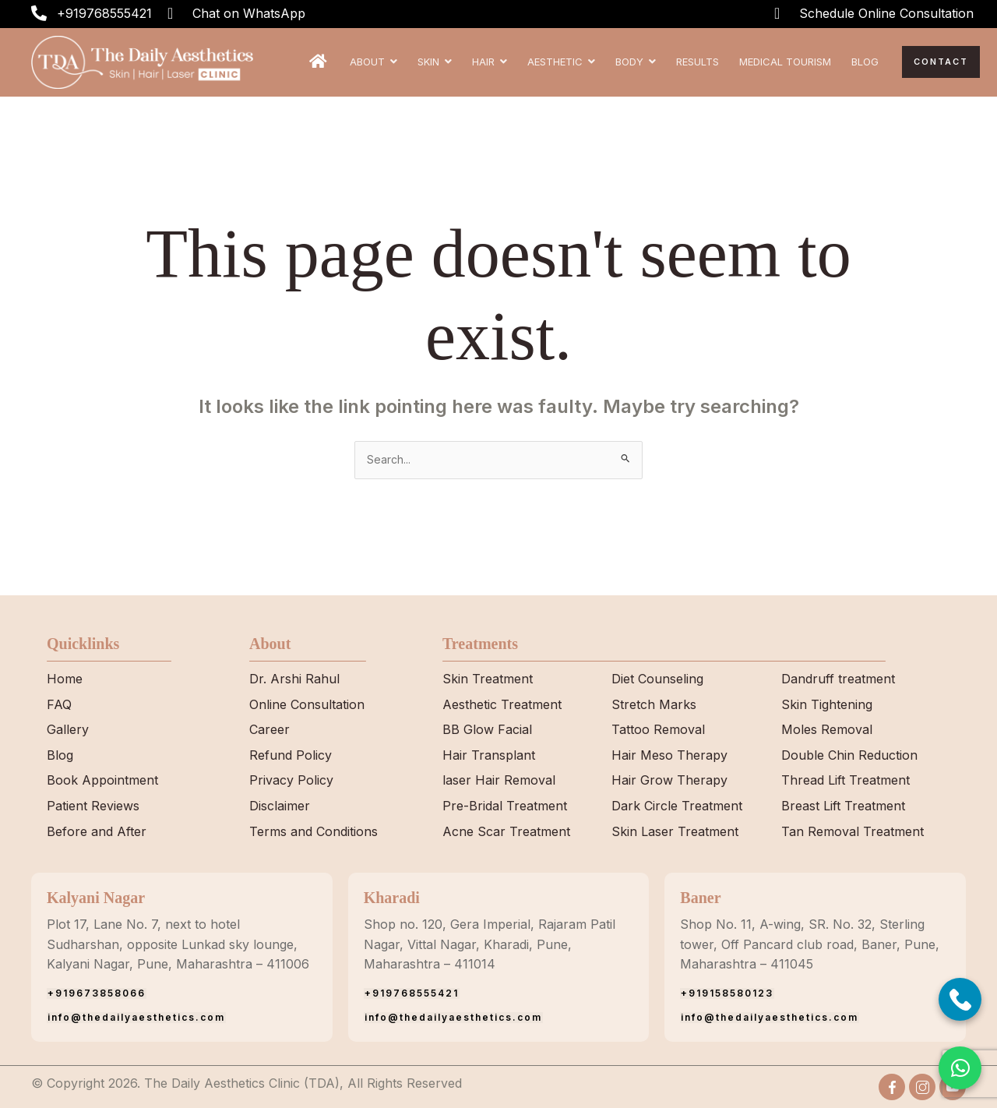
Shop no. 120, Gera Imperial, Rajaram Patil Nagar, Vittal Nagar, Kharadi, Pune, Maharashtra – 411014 (489, 944)
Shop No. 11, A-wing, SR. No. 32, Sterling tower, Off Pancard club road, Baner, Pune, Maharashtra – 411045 (809, 944)
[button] (960, 1067)
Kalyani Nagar (96, 897)
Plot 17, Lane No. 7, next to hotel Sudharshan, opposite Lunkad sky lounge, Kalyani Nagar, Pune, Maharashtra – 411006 (178, 944)
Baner (700, 897)
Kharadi (392, 897)
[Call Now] (960, 999)
